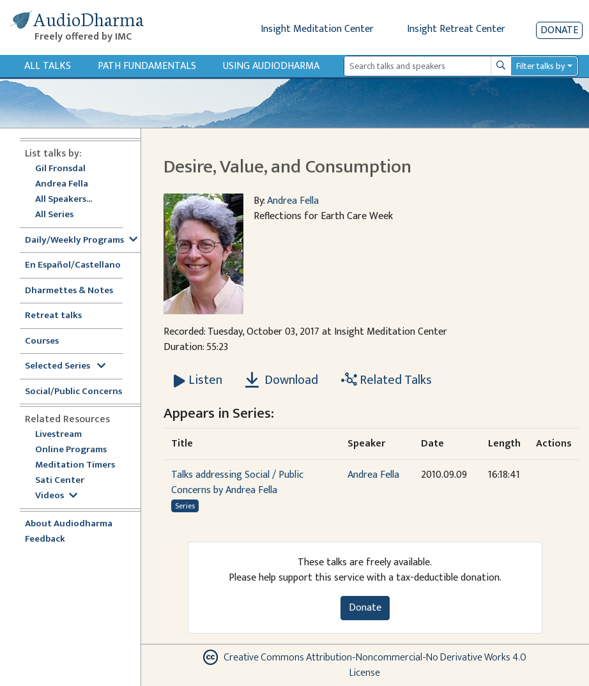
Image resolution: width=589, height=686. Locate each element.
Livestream (58, 434)
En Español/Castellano (73, 265)
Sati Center (59, 480)
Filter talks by (540, 66)
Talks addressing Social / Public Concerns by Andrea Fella (237, 482)
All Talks (47, 66)
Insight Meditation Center (317, 29)
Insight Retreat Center (456, 29)
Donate (559, 30)
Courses (42, 341)
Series (185, 505)
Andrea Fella (61, 184)
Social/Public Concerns (73, 392)
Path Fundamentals (147, 66)
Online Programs (71, 450)
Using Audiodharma (271, 66)
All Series (54, 215)
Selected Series (65, 366)
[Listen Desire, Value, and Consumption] (198, 380)
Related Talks (386, 380)
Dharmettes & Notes (69, 291)
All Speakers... (63, 199)
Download (281, 380)
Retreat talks (53, 316)
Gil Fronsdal (60, 169)
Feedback (45, 539)
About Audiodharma (68, 524)
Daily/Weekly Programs (81, 240)
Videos (56, 496)
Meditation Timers (75, 465)
